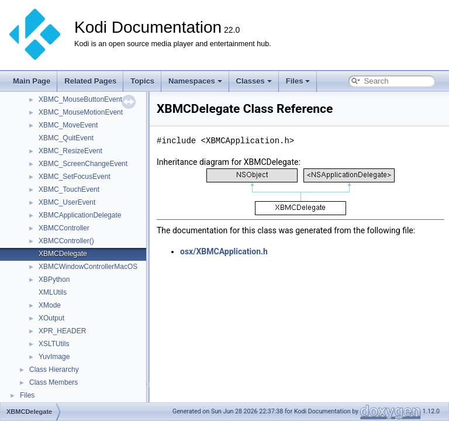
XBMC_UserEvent (67, 202)
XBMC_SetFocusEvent (74, 176)
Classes (254, 81)
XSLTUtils (54, 344)
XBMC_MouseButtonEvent (80, 99)
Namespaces (195, 81)
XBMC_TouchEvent (69, 189)
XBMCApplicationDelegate (80, 215)
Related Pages (90, 81)
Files (298, 81)
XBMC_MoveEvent (68, 125)
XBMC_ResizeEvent (70, 151)
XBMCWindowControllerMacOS (88, 267)
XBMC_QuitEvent (66, 138)
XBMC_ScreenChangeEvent (83, 164)
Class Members (53, 382)
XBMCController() (66, 241)
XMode (50, 305)
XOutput (51, 318)
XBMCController (64, 228)
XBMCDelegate (63, 254)
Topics (142, 81)
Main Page (31, 81)
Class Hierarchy (54, 369)
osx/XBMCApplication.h (224, 251)
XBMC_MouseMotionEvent (81, 112)
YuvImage (54, 357)
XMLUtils (53, 292)
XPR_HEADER (62, 331)
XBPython (54, 279)
